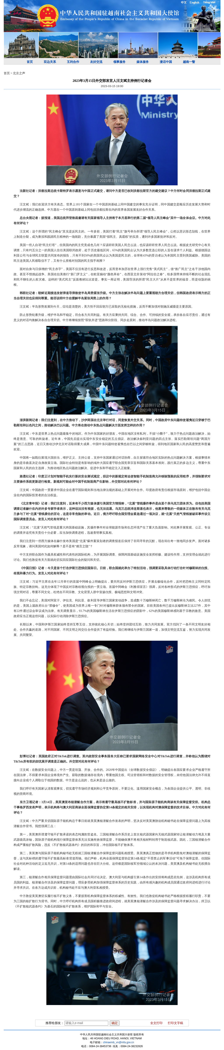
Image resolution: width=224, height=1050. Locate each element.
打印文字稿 (175, 1023)
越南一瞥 (189, 62)
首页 (30, 62)
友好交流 (96, 62)
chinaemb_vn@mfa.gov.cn (118, 1042)
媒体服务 (142, 62)
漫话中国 (166, 62)
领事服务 (119, 62)
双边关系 (50, 62)
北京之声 (19, 73)
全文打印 (156, 1023)
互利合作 (73, 62)
